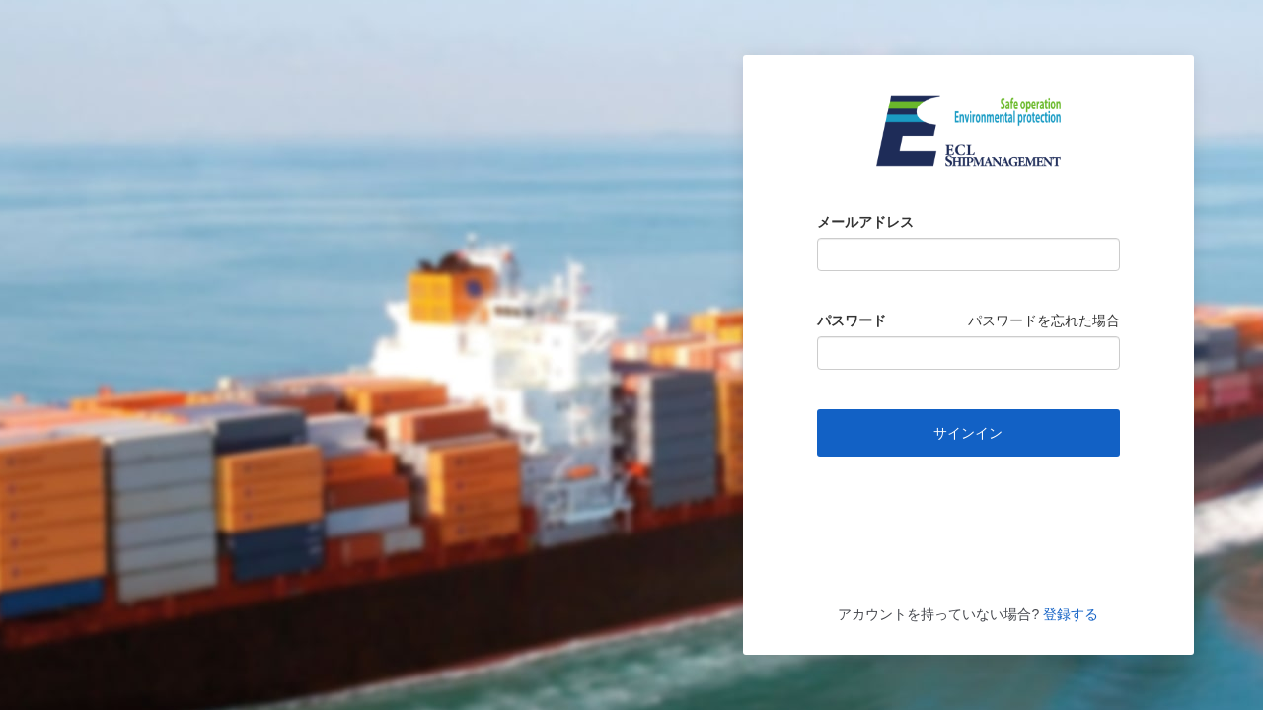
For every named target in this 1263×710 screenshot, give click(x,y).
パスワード (851, 320)
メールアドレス (865, 222)
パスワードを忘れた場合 (1044, 320)
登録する (1068, 614)
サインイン (968, 433)
